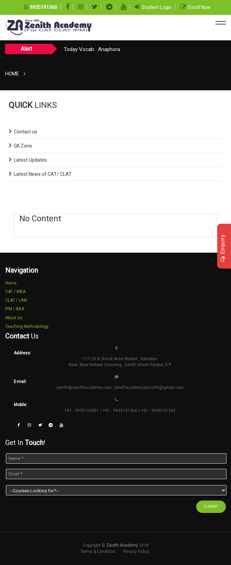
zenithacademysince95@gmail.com (149, 387)
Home (12, 74)
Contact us (25, 131)
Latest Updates (30, 160)
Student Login (156, 7)
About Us (13, 317)
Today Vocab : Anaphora (92, 49)
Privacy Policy (136, 551)
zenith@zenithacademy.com (84, 387)
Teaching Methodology (27, 326)
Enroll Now (199, 7)
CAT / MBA (15, 291)
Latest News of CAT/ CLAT (43, 174)
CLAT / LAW (16, 300)
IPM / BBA (14, 308)
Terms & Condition (97, 551)
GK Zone (23, 146)
